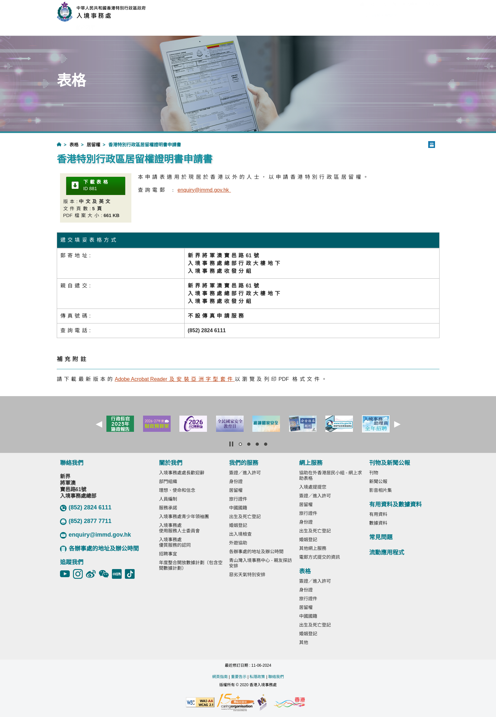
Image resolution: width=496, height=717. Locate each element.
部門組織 (168, 481)
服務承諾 (168, 507)
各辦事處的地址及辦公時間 (99, 548)
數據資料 (378, 523)
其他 (303, 642)
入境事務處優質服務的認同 (175, 542)
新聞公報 (378, 481)
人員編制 (168, 499)
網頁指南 (220, 676)
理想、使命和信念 (177, 490)
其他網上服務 (312, 548)
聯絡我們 (276, 676)
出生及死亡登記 (245, 516)
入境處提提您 (312, 487)
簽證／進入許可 (245, 472)
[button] (99, 424)
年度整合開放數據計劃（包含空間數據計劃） (191, 565)
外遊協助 (238, 542)
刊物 (373, 472)
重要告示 (239, 676)
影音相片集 (380, 490)
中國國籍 (238, 507)
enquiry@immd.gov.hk (95, 535)
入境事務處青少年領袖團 (184, 516)
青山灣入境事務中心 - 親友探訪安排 (260, 563)
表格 (74, 144)
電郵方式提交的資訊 (319, 557)
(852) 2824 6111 (86, 507)
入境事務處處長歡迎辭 (181, 472)
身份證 (236, 481)
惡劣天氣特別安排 (247, 574)
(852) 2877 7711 (86, 521)
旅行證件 (238, 499)
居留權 (93, 144)
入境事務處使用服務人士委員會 (179, 528)
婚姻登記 (238, 525)
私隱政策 (257, 676)
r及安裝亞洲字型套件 (175, 379)
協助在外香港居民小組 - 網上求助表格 (330, 475)
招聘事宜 (168, 553)
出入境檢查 (240, 534)
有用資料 (378, 514)
